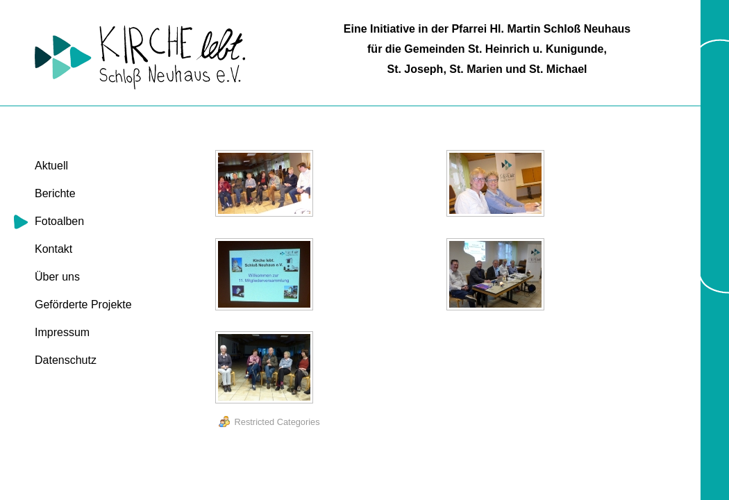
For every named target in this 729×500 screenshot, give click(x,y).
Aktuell (51, 166)
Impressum (62, 332)
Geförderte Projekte (83, 304)
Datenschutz (66, 360)
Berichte (55, 193)
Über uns (57, 277)
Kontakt (53, 249)
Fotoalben (59, 221)
